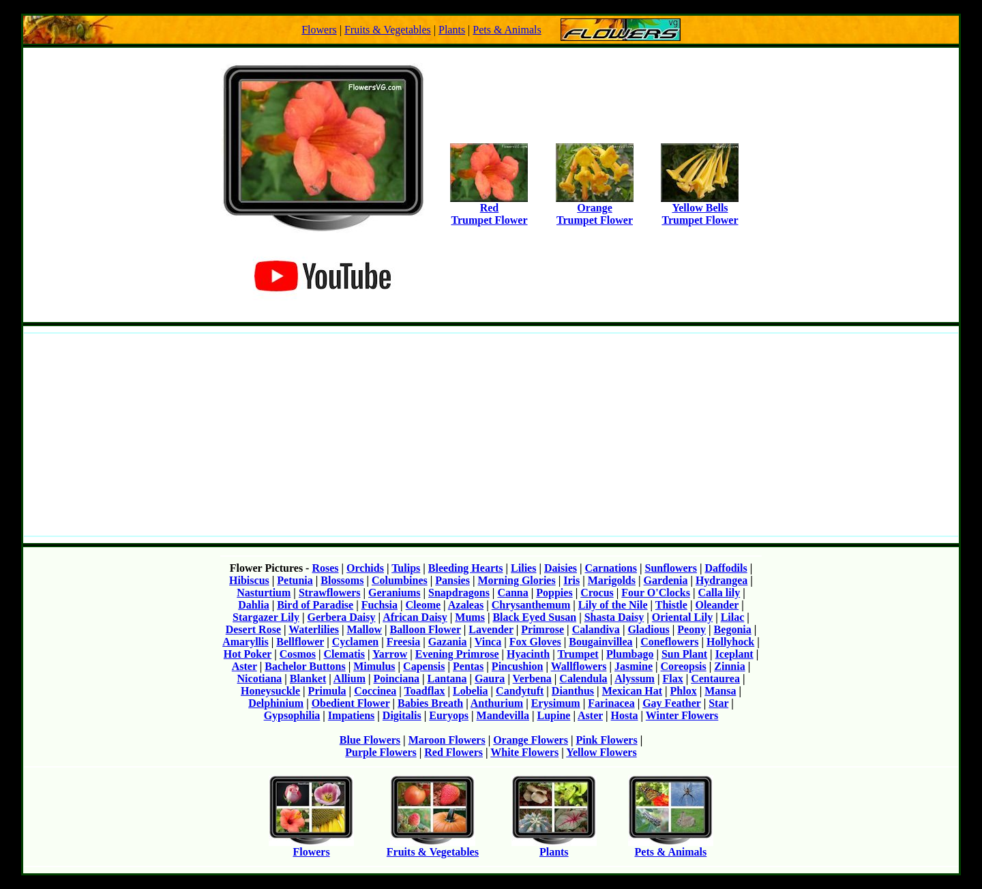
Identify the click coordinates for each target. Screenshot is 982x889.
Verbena (532, 678)
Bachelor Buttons (305, 666)
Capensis (424, 666)
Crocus (597, 592)
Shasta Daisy (614, 617)
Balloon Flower (425, 629)
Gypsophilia (292, 715)
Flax (672, 678)
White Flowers (524, 752)
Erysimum (555, 703)
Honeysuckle (270, 691)
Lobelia (470, 691)
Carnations (611, 568)
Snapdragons (459, 592)
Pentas (468, 666)
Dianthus (573, 691)
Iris (571, 580)
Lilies (523, 568)
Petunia (294, 580)
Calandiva (596, 629)
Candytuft (520, 691)
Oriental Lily (682, 617)
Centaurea (715, 678)
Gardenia (665, 580)
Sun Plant (684, 654)
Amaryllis (245, 641)
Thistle (671, 605)
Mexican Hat (632, 691)
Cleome (423, 605)
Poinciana (397, 678)
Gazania (447, 641)
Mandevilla (503, 715)
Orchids (365, 568)
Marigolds (612, 580)
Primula (327, 691)
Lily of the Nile (613, 605)
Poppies (554, 592)
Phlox (683, 691)
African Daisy (415, 617)
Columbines (400, 580)
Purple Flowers (380, 752)
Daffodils (725, 568)
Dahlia (253, 605)
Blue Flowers (370, 740)
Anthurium (497, 703)
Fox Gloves (535, 641)
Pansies (452, 580)
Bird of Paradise (315, 605)
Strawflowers (330, 592)
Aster (244, 666)
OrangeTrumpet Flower (595, 209)
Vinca (488, 641)
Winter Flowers (682, 715)
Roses (325, 568)
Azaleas (465, 605)
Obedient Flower (351, 703)
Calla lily (719, 592)
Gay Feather (671, 703)
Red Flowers (453, 752)
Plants (451, 29)
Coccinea (375, 691)
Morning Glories (516, 580)
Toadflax (424, 691)
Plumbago (629, 654)
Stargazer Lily (266, 617)
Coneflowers (669, 641)
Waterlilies (313, 629)
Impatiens (351, 715)
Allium (349, 678)
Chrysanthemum (531, 605)
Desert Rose (253, 629)
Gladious (648, 629)
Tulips (405, 568)
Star (718, 703)
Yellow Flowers (601, 752)
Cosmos (298, 654)
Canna (512, 592)
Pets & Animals (507, 29)
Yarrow (389, 654)
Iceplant (734, 654)
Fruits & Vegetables (387, 29)
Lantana (447, 678)
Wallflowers (579, 666)
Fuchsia (379, 605)
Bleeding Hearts (465, 568)
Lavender (490, 629)
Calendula (583, 678)
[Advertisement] (491, 434)
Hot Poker (247, 654)
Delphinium (275, 703)
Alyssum (634, 678)
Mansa (720, 691)
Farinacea (611, 703)
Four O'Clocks (655, 592)
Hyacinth (528, 654)
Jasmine (633, 666)
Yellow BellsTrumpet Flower (700, 209)
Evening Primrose (457, 654)
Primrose (542, 629)
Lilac (733, 617)
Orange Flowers (530, 740)
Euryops (448, 715)
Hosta (624, 715)
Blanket (308, 678)
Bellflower (300, 641)
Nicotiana (259, 678)
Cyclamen (355, 641)
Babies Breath (430, 703)
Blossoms (342, 580)
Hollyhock (730, 641)
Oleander (717, 605)
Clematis (344, 654)
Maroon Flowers (447, 740)
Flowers (319, 29)
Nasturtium (264, 592)
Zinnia (729, 666)
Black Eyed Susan (534, 617)
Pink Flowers (606, 740)
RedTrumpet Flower (489, 209)
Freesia (403, 641)
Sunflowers (670, 568)
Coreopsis (683, 666)
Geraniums (394, 592)
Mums (470, 617)
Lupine (553, 715)
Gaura (490, 678)
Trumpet (577, 654)
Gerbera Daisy (342, 617)
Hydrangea (721, 580)
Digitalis (402, 715)
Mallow (365, 629)
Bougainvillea (600, 641)
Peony (691, 629)
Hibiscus (249, 580)
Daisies (560, 568)
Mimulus (374, 666)
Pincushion (518, 666)
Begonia (733, 629)
